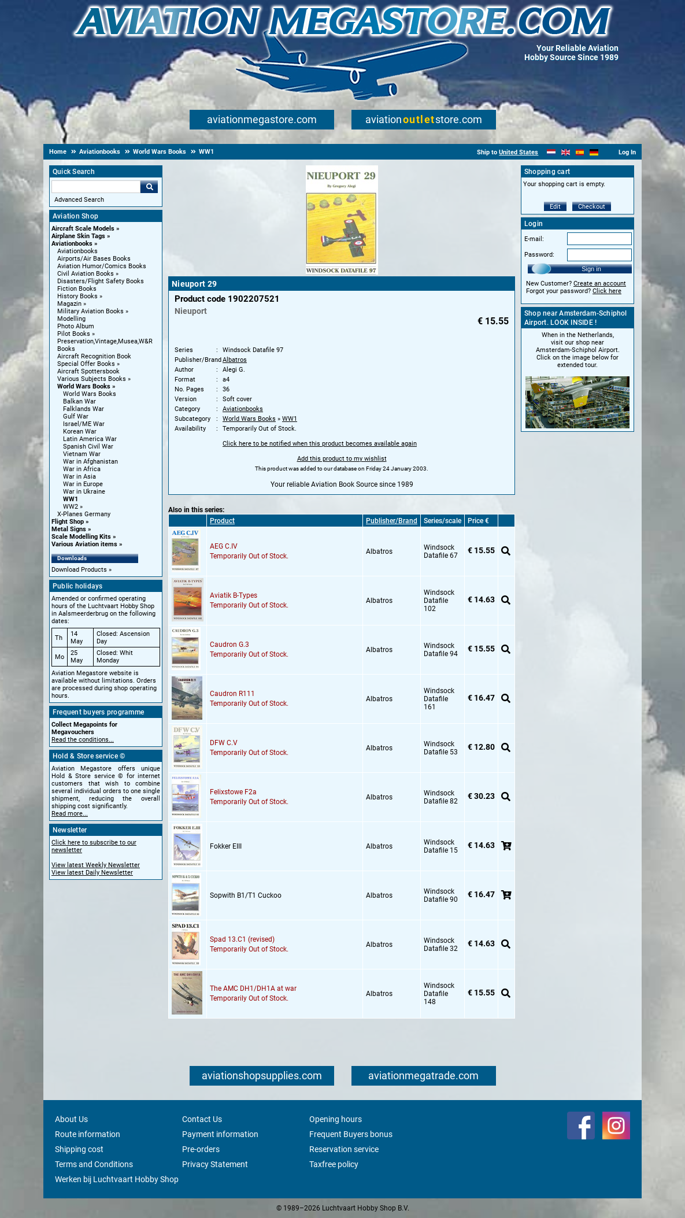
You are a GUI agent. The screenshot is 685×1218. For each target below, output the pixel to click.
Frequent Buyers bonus (351, 1134)
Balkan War (79, 401)
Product (222, 521)
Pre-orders (201, 1149)
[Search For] (95, 186)
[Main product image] (342, 272)
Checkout (591, 206)
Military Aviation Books (90, 311)
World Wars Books (83, 386)
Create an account (599, 283)
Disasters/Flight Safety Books (100, 281)
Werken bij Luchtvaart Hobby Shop (117, 1179)
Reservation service (344, 1149)
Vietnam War (82, 454)
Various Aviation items (84, 544)
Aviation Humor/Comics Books (101, 266)
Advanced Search (79, 199)
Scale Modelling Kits (81, 536)
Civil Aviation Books (85, 273)
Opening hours (335, 1119)
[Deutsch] (594, 152)
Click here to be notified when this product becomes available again (320, 443)
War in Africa (82, 469)
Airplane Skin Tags (78, 236)
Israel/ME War (84, 424)
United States (518, 152)
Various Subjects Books (91, 379)
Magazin (69, 304)
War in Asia (79, 476)
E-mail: (534, 239)
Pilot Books (73, 334)
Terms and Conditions (94, 1164)
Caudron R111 (232, 694)
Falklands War (83, 409)
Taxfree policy (333, 1164)
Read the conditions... (82, 739)
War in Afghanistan (90, 461)
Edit (555, 206)
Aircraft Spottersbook (88, 371)
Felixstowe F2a (233, 792)
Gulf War (75, 416)
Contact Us (202, 1119)
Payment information (220, 1134)
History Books (77, 296)
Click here (607, 291)
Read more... (69, 813)
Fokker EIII (226, 846)
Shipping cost (79, 1149)
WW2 (70, 506)
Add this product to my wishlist (342, 458)
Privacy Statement (215, 1164)
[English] (565, 152)
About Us (71, 1119)
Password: (539, 254)
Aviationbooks (71, 243)
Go (149, 186)
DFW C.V (224, 743)
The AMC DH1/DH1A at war (253, 988)
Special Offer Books (86, 364)
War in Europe (83, 484)
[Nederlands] (551, 152)
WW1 (70, 499)
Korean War (80, 431)
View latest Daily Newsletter (92, 872)
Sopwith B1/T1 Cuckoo (246, 895)
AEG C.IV (224, 546)
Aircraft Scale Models (82, 228)
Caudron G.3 (229, 645)
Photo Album (75, 326)
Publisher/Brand (391, 521)
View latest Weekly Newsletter (95, 865)
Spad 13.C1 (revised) (242, 939)
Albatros (235, 360)
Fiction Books (77, 289)
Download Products (79, 569)
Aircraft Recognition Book (94, 356)
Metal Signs (68, 529)
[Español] (580, 152)
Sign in (591, 268)
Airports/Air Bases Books (94, 258)
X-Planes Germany (83, 514)
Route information (87, 1134)
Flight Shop (67, 521)
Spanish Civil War (88, 446)
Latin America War (90, 439)
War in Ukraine (84, 491)
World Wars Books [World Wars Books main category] (89, 394)
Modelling (71, 319)
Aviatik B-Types (233, 595)
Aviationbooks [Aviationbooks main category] (77, 251)
